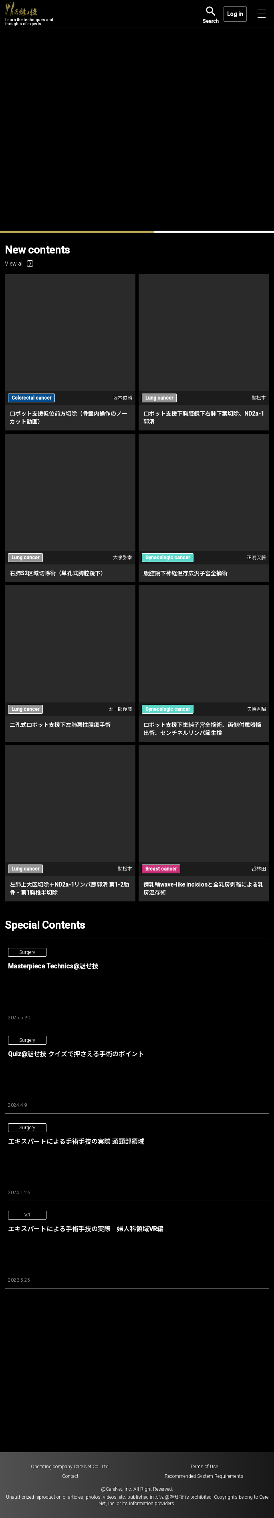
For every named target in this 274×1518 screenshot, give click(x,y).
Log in (235, 14)
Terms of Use (204, 1466)
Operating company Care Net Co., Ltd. (70, 1466)
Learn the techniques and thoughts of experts (29, 14)
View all (19, 264)
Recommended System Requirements (204, 1476)
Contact (70, 1476)
